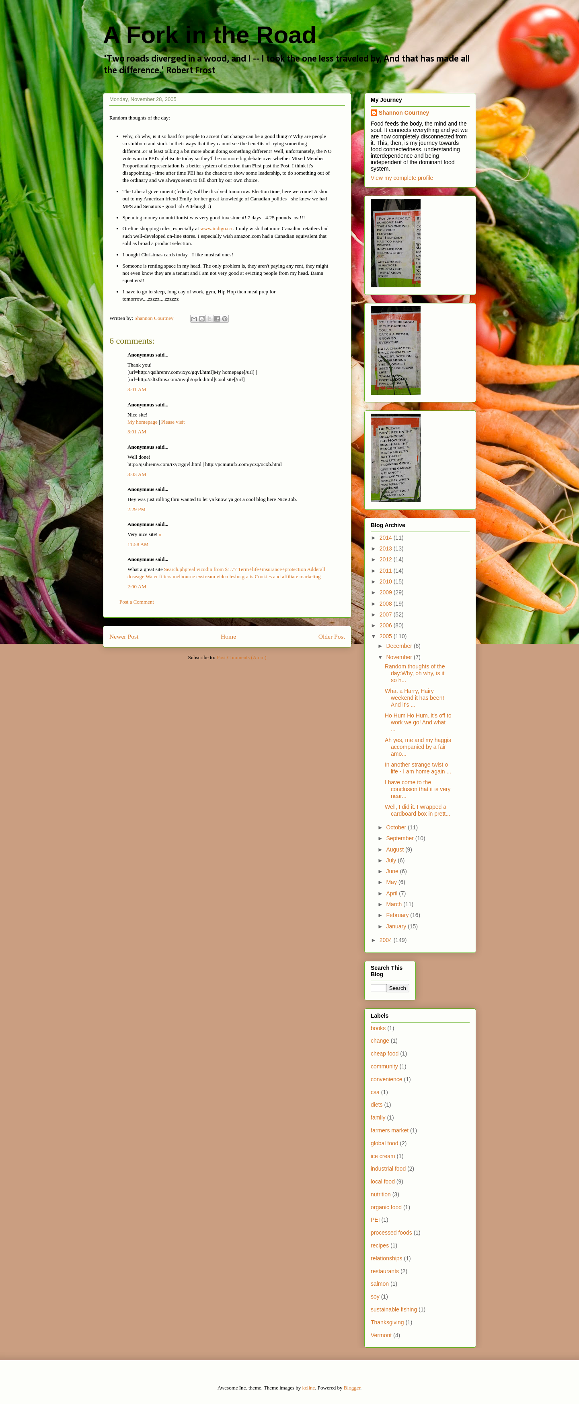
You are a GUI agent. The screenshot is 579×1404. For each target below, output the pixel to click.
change (380, 1040)
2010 (387, 581)
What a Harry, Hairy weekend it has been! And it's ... (414, 698)
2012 (387, 559)
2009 (387, 592)
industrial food (388, 1168)
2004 (387, 940)
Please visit (173, 422)
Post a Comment (136, 602)
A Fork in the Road (209, 34)
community (384, 1066)
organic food (386, 1207)
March (394, 904)
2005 (387, 636)
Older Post (331, 636)
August (395, 849)
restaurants (385, 1271)
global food (384, 1143)
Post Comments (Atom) (242, 657)
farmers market (390, 1130)
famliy (378, 1117)
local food (383, 1181)
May (392, 882)
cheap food (384, 1053)
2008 (387, 603)
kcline (308, 1388)
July (392, 860)
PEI (375, 1219)
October (397, 827)
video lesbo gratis (234, 576)
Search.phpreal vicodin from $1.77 (200, 569)
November (399, 657)
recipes (380, 1245)
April (392, 893)
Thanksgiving (387, 1322)
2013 (387, 548)
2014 (387, 537)
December (399, 646)
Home (228, 636)
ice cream (383, 1156)
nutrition (381, 1194)
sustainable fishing (394, 1309)
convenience (386, 1079)
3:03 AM (136, 474)
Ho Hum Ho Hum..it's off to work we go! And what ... (418, 722)
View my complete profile (402, 178)
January (397, 926)
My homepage (142, 422)
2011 (387, 570)
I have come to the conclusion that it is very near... (418, 789)
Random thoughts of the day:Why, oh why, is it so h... (415, 673)
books (378, 1028)
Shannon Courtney (404, 112)
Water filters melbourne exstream (180, 576)
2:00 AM (136, 586)
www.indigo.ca (216, 228)
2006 (387, 625)
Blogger (352, 1388)
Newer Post (123, 636)
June (393, 871)
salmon (380, 1283)
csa (375, 1092)
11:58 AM (138, 544)
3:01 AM (136, 389)
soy (375, 1296)
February (398, 915)
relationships (386, 1258)
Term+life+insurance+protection (272, 569)
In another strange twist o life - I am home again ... (418, 768)
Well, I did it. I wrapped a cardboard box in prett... (417, 810)
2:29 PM (136, 509)
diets (377, 1104)
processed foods (391, 1232)
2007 (387, 614)
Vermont (381, 1335)
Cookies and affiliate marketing (287, 576)
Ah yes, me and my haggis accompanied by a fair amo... (418, 747)
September (400, 838)
